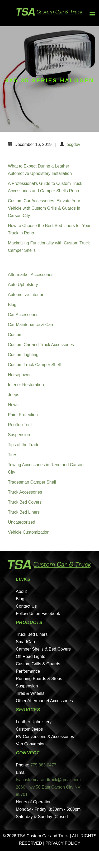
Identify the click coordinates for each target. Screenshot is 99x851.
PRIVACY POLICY (62, 843)
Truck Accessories (25, 492)
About (21, 591)
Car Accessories (23, 314)
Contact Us (26, 606)
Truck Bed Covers (24, 502)
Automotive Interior (25, 294)
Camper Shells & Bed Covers (43, 649)
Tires (12, 454)
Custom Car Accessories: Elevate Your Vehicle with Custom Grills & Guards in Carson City (44, 208)
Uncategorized (21, 522)
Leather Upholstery (33, 722)
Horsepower (19, 374)
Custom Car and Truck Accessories (41, 344)
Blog (12, 304)
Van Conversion (31, 744)
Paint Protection (23, 414)
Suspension (19, 434)
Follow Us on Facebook (38, 613)
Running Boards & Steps (39, 678)
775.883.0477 (43, 765)
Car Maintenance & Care (31, 324)
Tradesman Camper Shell (32, 482)
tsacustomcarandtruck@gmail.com (48, 780)
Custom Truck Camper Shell (34, 364)
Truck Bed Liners (24, 512)
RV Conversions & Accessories (45, 736)
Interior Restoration (26, 384)
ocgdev (73, 144)
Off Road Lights (30, 656)
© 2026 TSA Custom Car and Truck (36, 836)
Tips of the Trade (23, 444)
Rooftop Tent (20, 424)
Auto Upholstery (23, 284)
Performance (28, 671)
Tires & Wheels (30, 693)
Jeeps (13, 394)
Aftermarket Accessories (31, 274)
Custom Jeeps (29, 729)
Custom (15, 334)
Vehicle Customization (28, 532)
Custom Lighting (23, 354)
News (13, 404)
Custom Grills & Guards (38, 664)
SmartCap (25, 642)
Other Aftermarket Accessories (44, 700)
